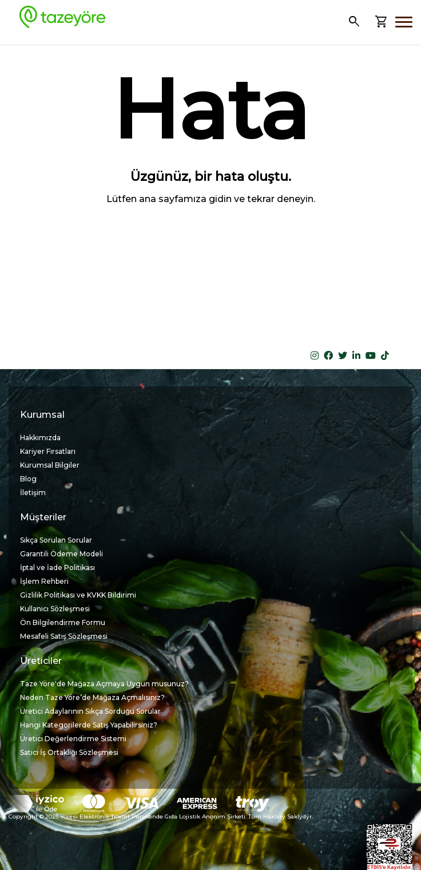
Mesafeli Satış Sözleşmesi (64, 636)
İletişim (33, 492)
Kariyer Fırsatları (48, 451)
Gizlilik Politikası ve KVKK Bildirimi (78, 595)
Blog (28, 478)
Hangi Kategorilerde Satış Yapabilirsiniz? (88, 725)
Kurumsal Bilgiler (50, 465)
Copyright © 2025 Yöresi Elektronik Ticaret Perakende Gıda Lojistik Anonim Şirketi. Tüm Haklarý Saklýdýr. (161, 816)
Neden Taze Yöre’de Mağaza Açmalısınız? (92, 697)
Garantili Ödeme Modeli (61, 553)
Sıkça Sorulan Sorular (56, 540)
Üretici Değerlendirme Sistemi (73, 738)
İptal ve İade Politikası (57, 567)
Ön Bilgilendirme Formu (62, 622)
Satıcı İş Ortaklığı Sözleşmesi (69, 752)
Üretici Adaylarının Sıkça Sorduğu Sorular (90, 711)
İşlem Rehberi (44, 581)
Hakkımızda (40, 437)
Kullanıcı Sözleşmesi (55, 608)
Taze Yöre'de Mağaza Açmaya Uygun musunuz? (104, 683)
